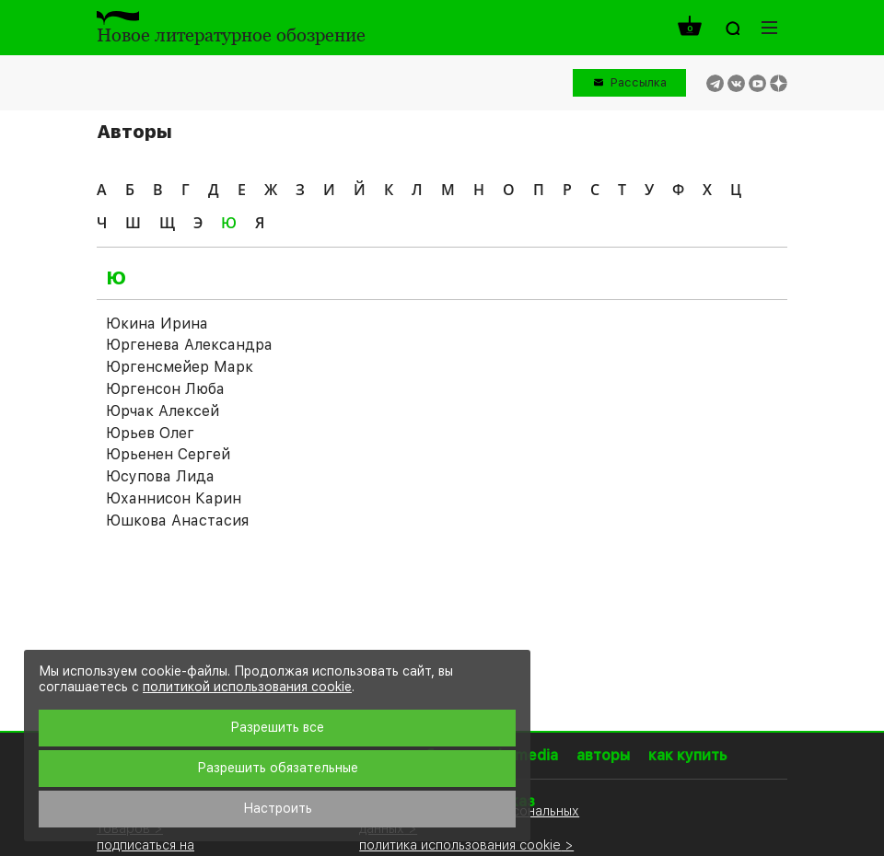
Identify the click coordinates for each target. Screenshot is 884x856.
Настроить (277, 808)
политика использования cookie (460, 844)
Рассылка (639, 82)
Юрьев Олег (150, 433)
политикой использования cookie (247, 686)
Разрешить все (277, 727)
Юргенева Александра (189, 344)
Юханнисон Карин (173, 498)
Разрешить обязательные (277, 767)
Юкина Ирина (157, 323)
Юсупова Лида (160, 476)
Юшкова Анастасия (177, 520)
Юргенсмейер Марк (179, 367)
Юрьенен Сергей (168, 454)
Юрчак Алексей (162, 411)
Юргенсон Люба (165, 389)
